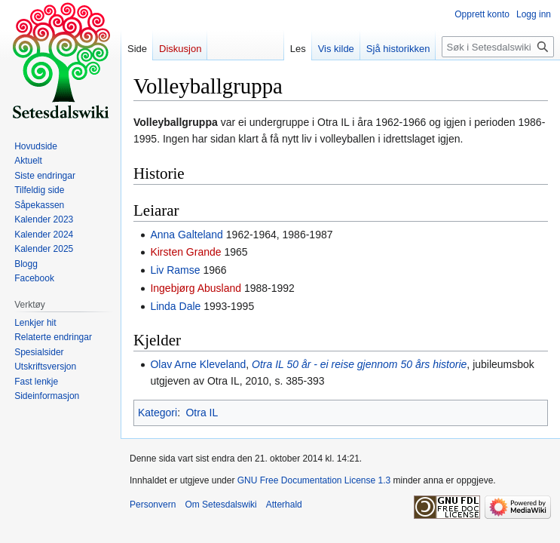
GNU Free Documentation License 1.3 (313, 480)
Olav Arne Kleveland (198, 364)
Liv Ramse (175, 270)
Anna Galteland (186, 235)
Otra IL (201, 412)
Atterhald (284, 504)
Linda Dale (175, 306)
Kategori (157, 412)
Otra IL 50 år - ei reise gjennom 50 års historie (359, 364)
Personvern (153, 504)
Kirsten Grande (185, 252)
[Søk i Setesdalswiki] (498, 46)
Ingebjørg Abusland (195, 288)
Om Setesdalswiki (220, 504)
